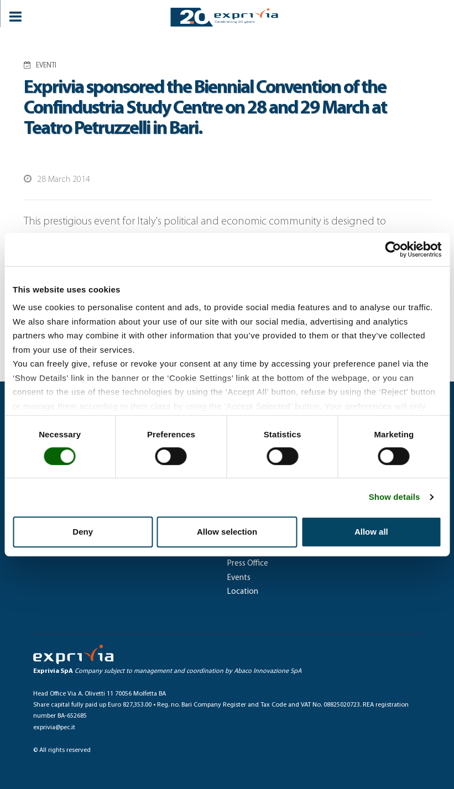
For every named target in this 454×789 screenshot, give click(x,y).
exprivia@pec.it (54, 727)
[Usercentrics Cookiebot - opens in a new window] (393, 249)
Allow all (371, 531)
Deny (82, 531)
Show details (394, 496)
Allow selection (227, 531)
